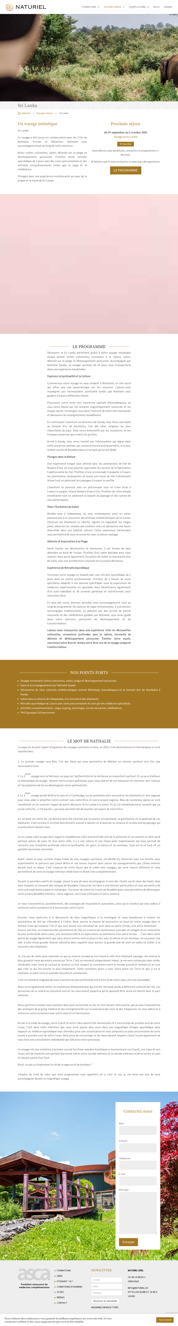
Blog (157, 7)
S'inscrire (125, 144)
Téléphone (138, 1162)
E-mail (138, 1177)
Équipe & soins (137, 7)
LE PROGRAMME (126, 170)
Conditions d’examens (69, 1287)
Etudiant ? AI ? (65, 1281)
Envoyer (128, 1242)
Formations (89, 7)
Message (138, 1211)
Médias (61, 1297)
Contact (62, 1303)
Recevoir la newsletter (105, 1301)
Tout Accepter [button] (165, 1319)
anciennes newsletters (104, 1307)
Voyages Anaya (112, 7)
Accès (60, 1292)
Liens (59, 1276)
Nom (138, 1127)
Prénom (138, 1144)
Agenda (168, 7)
